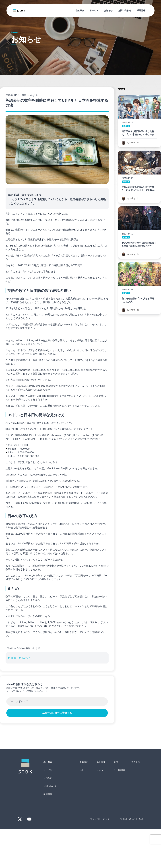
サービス (94, 10)
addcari (100, 770)
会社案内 (80, 10)
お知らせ (108, 10)
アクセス (135, 762)
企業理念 (83, 762)
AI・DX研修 (119, 770)
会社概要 (101, 762)
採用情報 (141, 10)
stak (81, 770)
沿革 (116, 762)
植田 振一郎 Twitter (19, 658)
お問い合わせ (124, 10)
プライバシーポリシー (101, 818)
